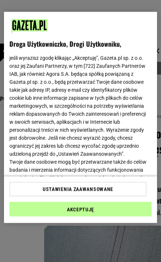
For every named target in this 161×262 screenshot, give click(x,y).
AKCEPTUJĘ (80, 209)
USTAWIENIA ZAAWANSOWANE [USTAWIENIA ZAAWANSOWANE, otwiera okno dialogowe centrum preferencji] (78, 189)
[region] (80, 117)
